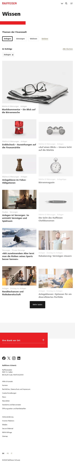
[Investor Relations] (8, 421)
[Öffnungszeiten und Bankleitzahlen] (14, 408)
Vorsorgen (20, 39)
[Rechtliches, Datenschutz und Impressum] (16, 389)
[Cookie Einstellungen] (9, 393)
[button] (48, 38)
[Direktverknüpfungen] (62, 3)
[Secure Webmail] (7, 428)
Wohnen (33, 39)
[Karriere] (5, 385)
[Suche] (66, 3)
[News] (4, 397)
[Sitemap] (5, 436)
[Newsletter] (6, 401)
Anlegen (7, 39)
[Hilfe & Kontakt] (7, 381)
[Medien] (4, 425)
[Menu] (71, 3)
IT (11, 453)
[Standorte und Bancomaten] (11, 405)
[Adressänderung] (7, 417)
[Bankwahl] (21, 341)
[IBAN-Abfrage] (7, 432)
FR (8, 453)
